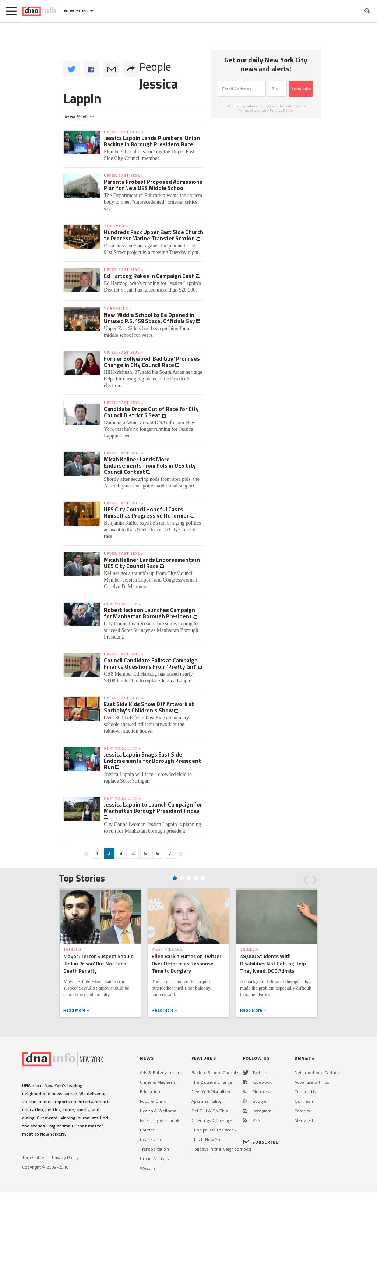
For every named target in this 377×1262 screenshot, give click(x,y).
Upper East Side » (124, 132)
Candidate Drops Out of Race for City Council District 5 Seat (151, 412)
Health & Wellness (158, 1110)
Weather (148, 1168)
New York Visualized (211, 1091)
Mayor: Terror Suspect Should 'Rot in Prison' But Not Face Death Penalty (98, 963)
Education (150, 1091)
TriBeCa (72, 949)
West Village (167, 949)
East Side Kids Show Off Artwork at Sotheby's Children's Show (149, 707)
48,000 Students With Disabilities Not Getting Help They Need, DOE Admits (273, 963)
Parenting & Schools (160, 1120)
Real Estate (151, 1139)
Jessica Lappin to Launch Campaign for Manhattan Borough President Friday (153, 807)
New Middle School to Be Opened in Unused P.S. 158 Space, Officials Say (150, 318)
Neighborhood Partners (318, 1072)
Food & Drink (153, 1101)
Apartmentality (206, 1101)
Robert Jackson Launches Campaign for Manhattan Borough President (149, 613)
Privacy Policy (281, 110)
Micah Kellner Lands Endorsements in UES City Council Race (152, 562)
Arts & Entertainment (161, 1072)
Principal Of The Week (214, 1129)
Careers (302, 1110)
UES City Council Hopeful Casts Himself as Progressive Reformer (147, 512)
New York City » (122, 604)
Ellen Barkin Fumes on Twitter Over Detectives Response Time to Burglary (187, 963)
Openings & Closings (211, 1120)
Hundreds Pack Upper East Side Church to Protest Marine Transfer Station (153, 235)
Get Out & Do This (209, 1110)
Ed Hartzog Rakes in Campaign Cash (150, 276)
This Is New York (207, 1139)
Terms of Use (249, 110)
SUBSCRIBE (261, 1141)
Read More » (76, 1010)
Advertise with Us (312, 1082)
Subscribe (301, 88)
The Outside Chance (211, 1082)
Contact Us (305, 1091)
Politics (147, 1129)
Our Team (304, 1101)
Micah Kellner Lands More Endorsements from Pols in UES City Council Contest (150, 465)
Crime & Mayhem (157, 1082)
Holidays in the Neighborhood (221, 1148)
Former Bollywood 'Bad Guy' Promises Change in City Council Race (152, 361)
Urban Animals (154, 1158)
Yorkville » (118, 226)
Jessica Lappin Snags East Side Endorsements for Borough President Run (152, 760)
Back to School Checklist (216, 1072)
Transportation (154, 1148)
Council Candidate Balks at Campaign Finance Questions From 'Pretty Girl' (151, 663)
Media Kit (304, 1120)
